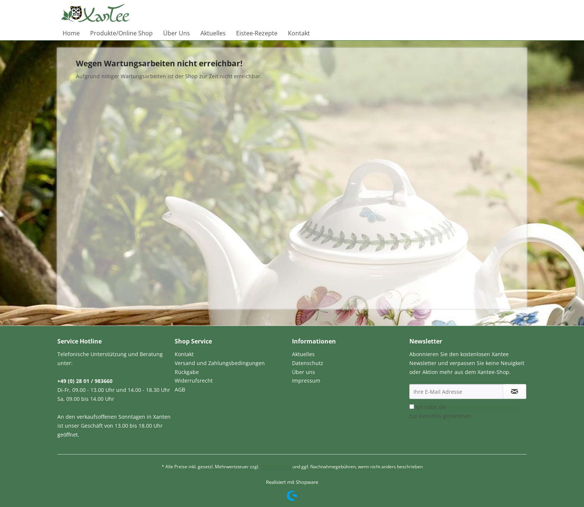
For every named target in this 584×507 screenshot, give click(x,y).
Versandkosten (275, 466)
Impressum (306, 380)
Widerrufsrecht (194, 380)
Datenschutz (307, 363)
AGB (180, 389)
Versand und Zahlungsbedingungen (220, 363)
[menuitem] (71, 33)
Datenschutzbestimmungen (482, 407)
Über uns (303, 372)
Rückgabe (187, 372)
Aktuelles (303, 354)
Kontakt (184, 354)
